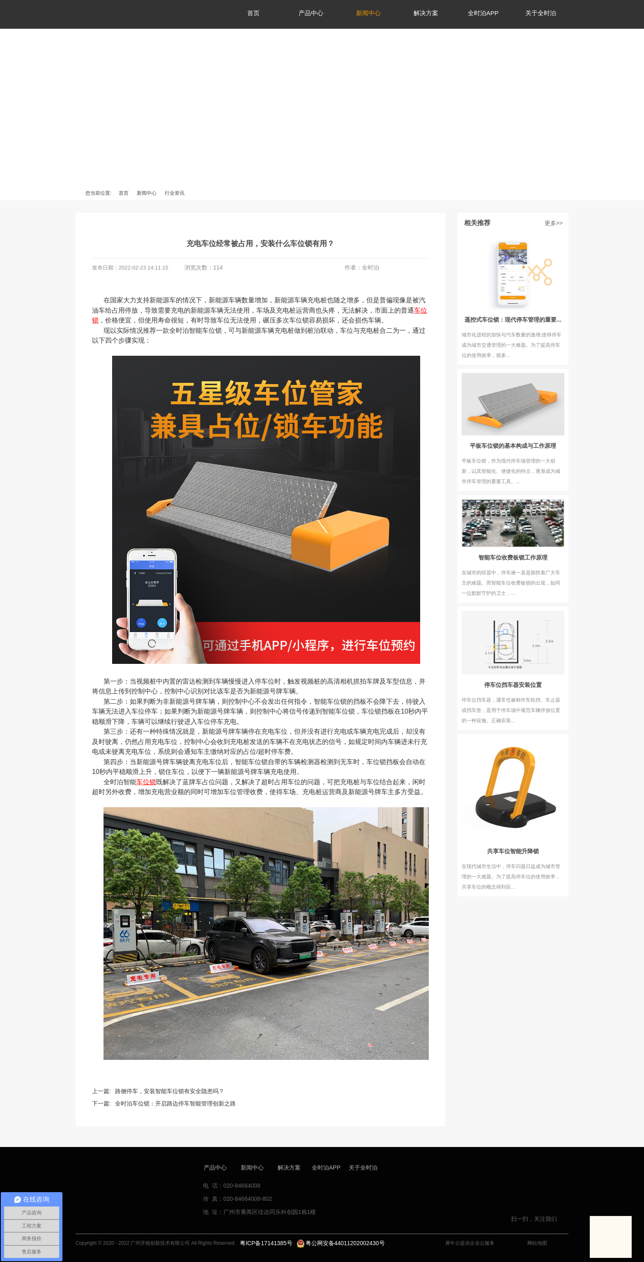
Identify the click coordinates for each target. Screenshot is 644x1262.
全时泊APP (326, 1167)
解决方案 (289, 1167)
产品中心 (215, 1167)
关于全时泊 (363, 1167)
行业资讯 (174, 193)
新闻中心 (146, 193)
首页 (124, 193)
